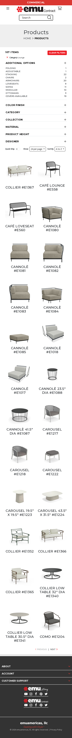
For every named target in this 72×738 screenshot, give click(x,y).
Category (13, 112)
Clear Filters (57, 52)
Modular (11, 90)
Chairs (10, 77)
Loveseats (12, 83)
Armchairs (12, 80)
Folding (11, 68)
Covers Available (16, 96)
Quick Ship (9, 149)
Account (8, 673)
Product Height (17, 134)
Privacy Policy (56, 729)
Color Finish (15, 105)
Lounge (16, 57)
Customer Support (15, 680)
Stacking (11, 74)
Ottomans (12, 93)
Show (25, 149)
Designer (12, 141)
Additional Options (20, 63)
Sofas (9, 87)
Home (27, 38)
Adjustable (13, 71)
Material (12, 127)
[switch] (18, 149)
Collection (14, 119)
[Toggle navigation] (8, 8)
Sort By (50, 149)
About (6, 666)
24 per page (37, 149)
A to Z (59, 149)
